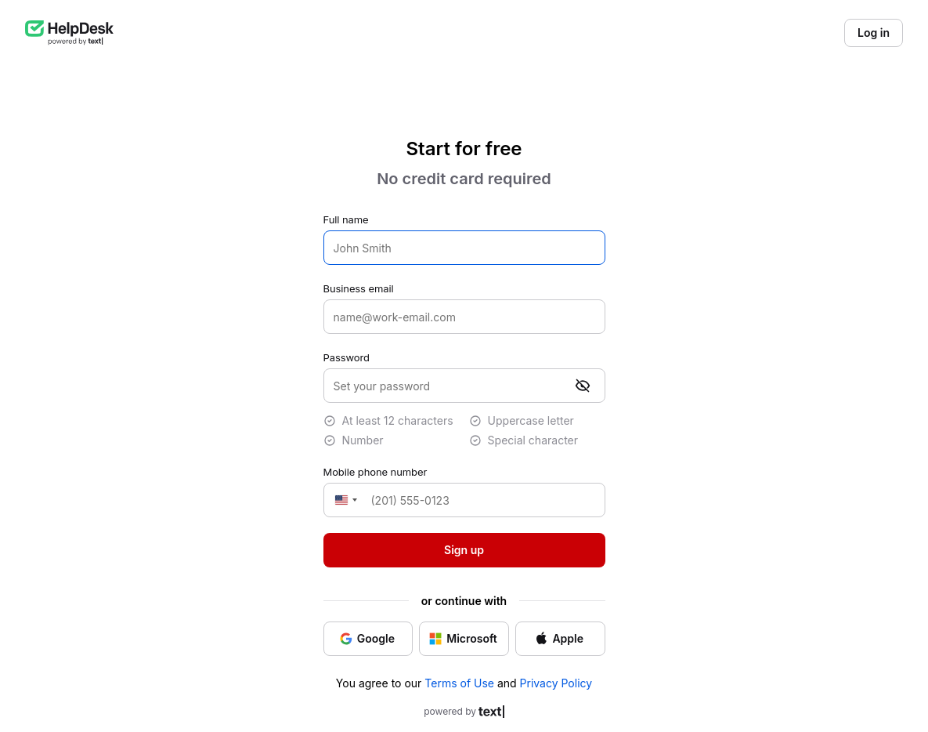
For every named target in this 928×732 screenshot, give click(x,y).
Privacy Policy (556, 683)
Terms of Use (459, 683)
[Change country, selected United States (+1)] (343, 500)
